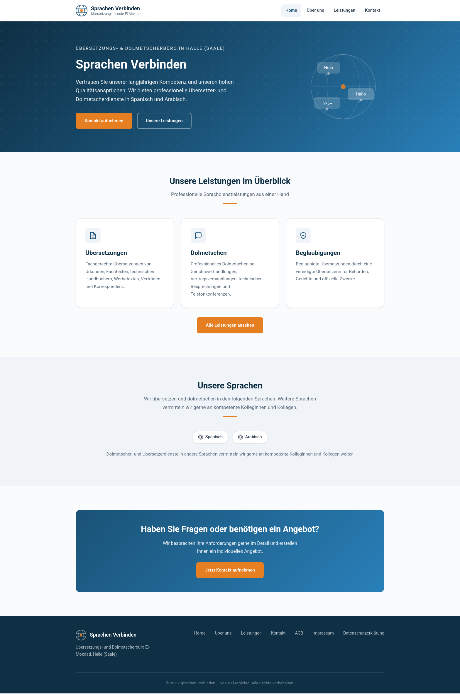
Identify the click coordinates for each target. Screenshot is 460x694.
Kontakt (372, 10)
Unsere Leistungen (165, 120)
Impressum (323, 633)
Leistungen (345, 10)
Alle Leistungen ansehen (230, 325)
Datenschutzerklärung (363, 633)
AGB (299, 633)
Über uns (315, 10)
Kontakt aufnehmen (104, 120)
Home (291, 10)
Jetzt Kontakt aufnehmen (230, 570)
